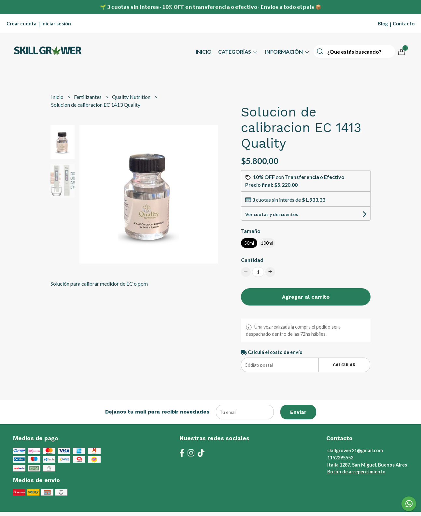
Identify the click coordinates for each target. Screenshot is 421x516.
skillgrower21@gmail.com (355, 450)
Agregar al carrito (306, 297)
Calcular (344, 364)
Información (287, 51)
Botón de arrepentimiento (356, 471)
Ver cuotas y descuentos (271, 214)
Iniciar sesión (56, 23)
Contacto (403, 23)
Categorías (238, 51)
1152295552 (340, 457)
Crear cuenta (21, 23)
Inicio (204, 51)
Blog (383, 23)
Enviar (298, 412)
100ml (267, 243)
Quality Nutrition (131, 97)
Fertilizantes (88, 97)
